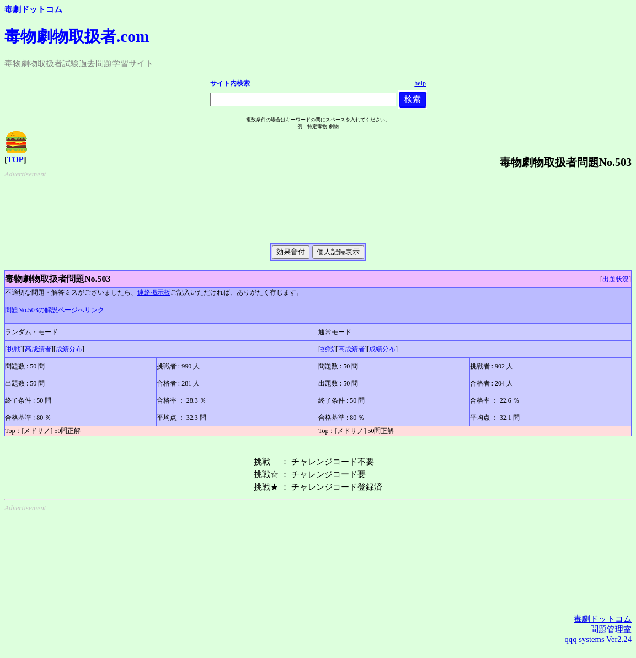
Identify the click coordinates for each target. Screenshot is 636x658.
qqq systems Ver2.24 (598, 639)
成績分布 (69, 349)
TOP (15, 159)
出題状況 (615, 279)
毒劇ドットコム (33, 9)
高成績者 (38, 349)
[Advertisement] (320, 206)
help (420, 83)
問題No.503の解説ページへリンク (54, 310)
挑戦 (13, 349)
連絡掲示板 (153, 292)
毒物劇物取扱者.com (76, 36)
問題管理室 (611, 629)
